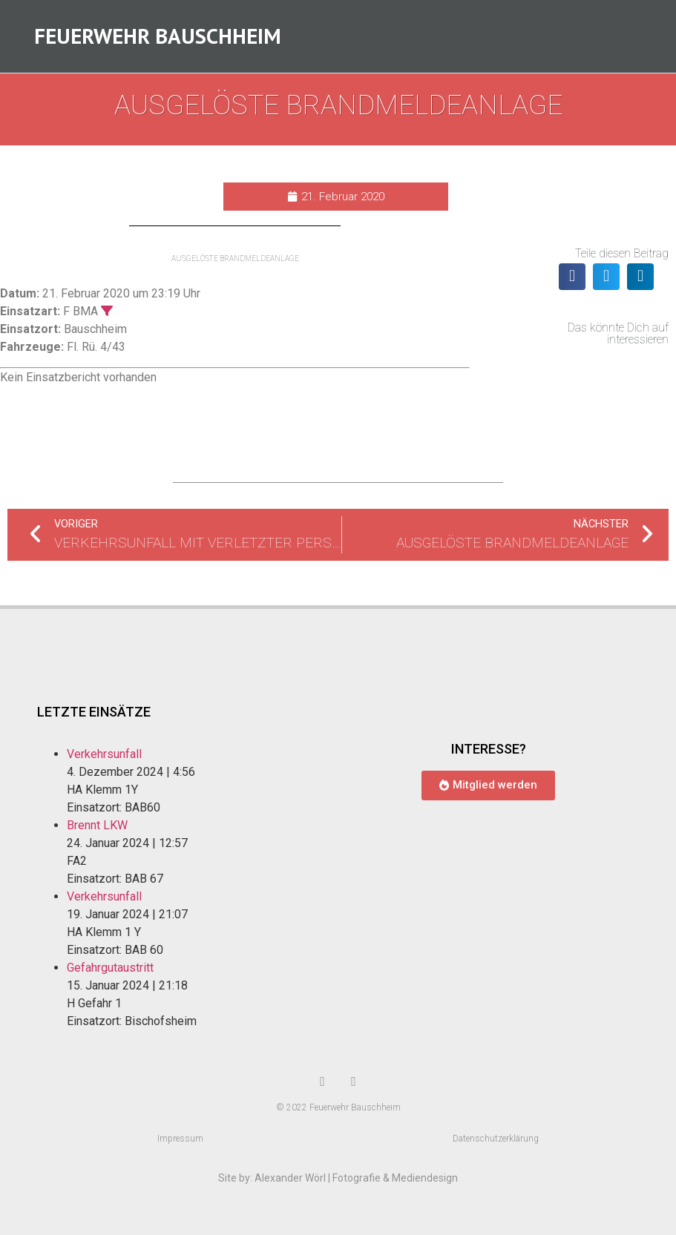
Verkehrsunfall (104, 755)
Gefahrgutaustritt (110, 969)
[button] (572, 277)
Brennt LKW (97, 827)
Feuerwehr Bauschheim (157, 36)
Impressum (180, 1140)
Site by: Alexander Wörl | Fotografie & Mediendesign (338, 1179)
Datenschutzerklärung (496, 1140)
